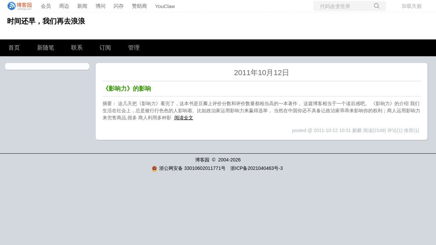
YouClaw (165, 6)
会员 (46, 6)
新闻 (82, 6)
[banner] (17, 6)
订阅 (105, 47)
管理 (134, 47)
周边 (64, 6)
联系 (77, 47)
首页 (14, 47)
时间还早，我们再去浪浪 (46, 21)
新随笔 (45, 47)
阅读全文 (183, 117)
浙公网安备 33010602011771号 (188, 168)
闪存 (119, 6)
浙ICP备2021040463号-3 (256, 168)
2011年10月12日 (261, 72)
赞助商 (139, 6)
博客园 (202, 159)
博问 (100, 6)
